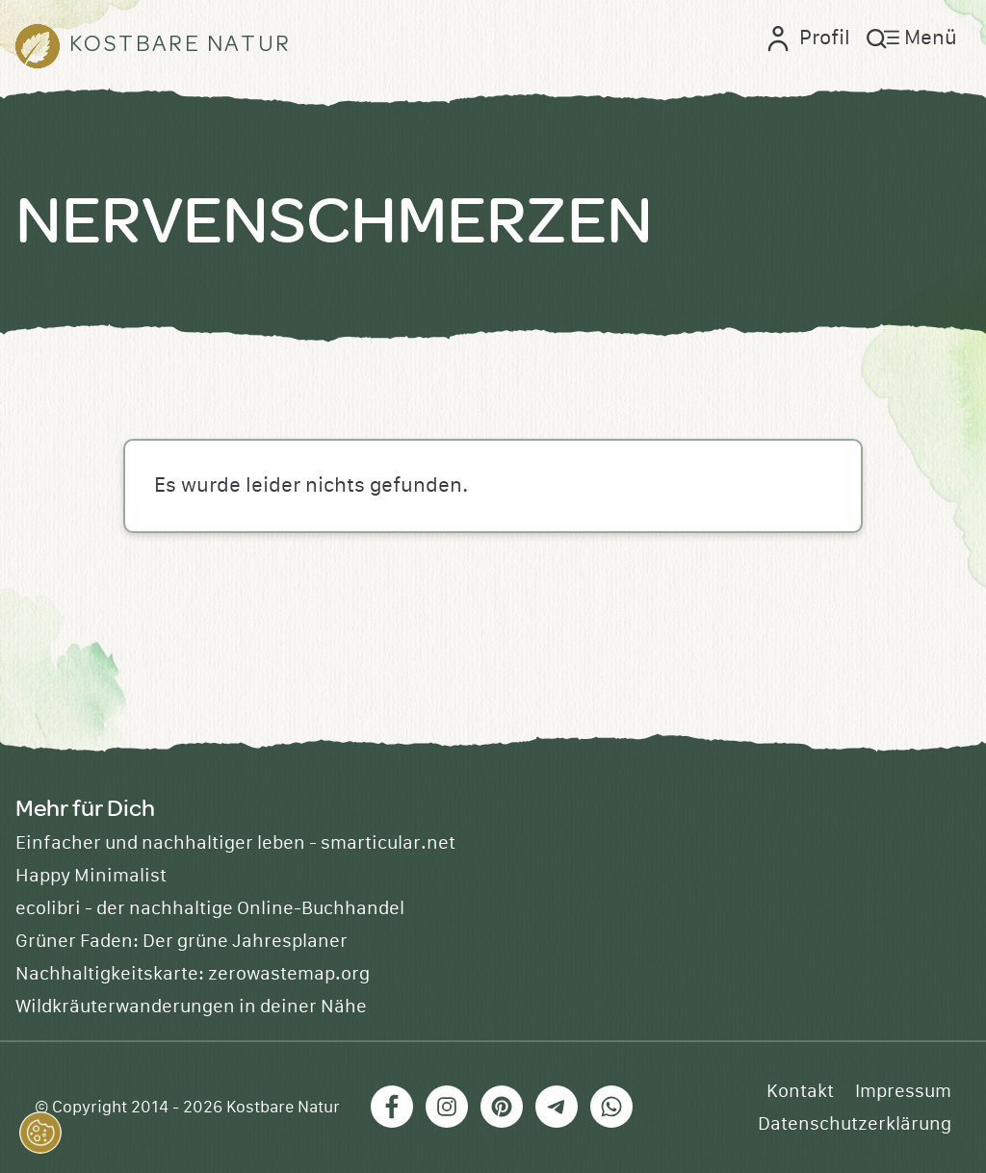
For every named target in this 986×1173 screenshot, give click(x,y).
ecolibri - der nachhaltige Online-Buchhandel (209, 908)
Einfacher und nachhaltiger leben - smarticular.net (235, 843)
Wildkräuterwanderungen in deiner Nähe (191, 1006)
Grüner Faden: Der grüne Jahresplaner (181, 941)
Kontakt (800, 1091)
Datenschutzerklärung (854, 1124)
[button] (40, 1132)
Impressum (903, 1091)
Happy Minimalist (91, 875)
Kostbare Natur (283, 1107)
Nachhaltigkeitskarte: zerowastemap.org (192, 973)
